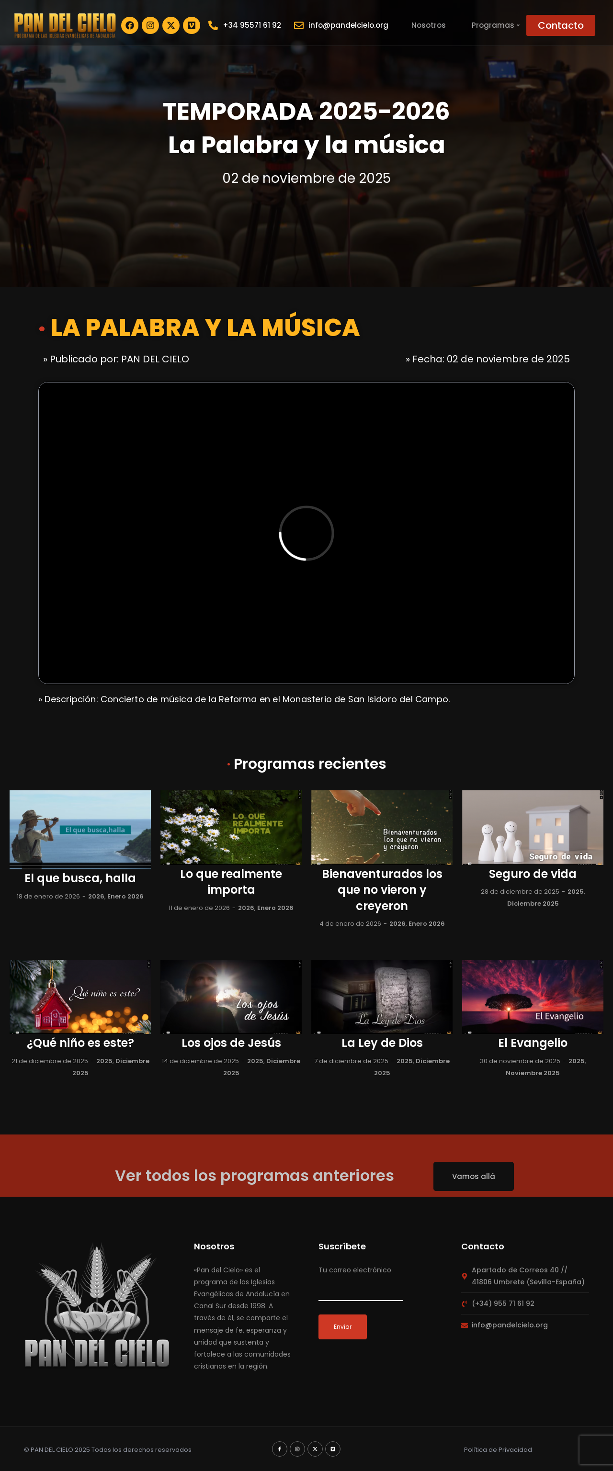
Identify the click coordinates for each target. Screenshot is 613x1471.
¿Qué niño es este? (80, 1043)
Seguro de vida (533, 874)
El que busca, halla (80, 878)
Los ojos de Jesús (231, 1043)
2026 (96, 896)
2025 (576, 891)
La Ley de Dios (382, 1043)
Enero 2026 (125, 896)
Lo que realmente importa (231, 882)
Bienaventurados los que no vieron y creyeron (382, 890)
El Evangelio (533, 1043)
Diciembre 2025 (533, 903)
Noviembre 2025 (533, 1073)
